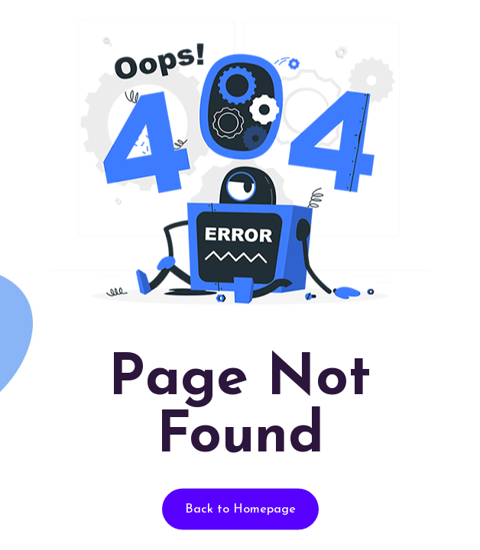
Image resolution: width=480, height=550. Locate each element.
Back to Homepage (240, 509)
